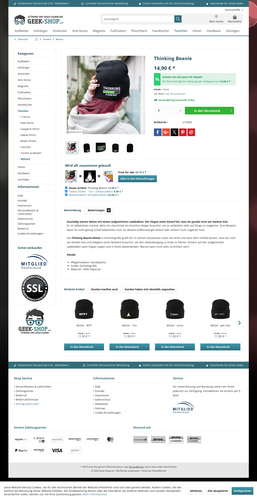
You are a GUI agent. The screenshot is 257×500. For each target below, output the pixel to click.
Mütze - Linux (175, 325)
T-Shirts (25, 117)
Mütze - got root (220, 325)
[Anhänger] (40, 31)
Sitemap (100, 408)
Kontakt (22, 207)
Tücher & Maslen (31, 153)
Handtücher (25, 104)
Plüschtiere (24, 98)
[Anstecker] (60, 31)
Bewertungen (99, 210)
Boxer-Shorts (28, 141)
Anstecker (24, 73)
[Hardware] (213, 31)
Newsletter (101, 404)
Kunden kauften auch (104, 289)
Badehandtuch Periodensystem (88, 195)
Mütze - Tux (129, 325)
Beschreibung (72, 210)
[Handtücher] (161, 31)
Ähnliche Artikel (74, 289)
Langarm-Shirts (30, 129)
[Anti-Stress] (80, 31)
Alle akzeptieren (218, 491)
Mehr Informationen (95, 494)
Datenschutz (25, 225)
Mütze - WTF (84, 325)
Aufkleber (24, 61)
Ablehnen (196, 491)
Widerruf (23, 235)
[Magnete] (99, 31)
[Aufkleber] (21, 31)
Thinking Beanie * (94, 188)
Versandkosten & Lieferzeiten (28, 218)
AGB (20, 202)
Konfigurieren (242, 491)
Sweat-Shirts (28, 135)
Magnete (23, 86)
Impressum (25, 212)
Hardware (24, 173)
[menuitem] (232, 9)
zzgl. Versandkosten (175, 93)
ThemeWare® (159, 470)
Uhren (21, 167)
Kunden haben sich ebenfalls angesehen (150, 289)
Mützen (25, 159)
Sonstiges (23, 179)
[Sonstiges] (232, 31)
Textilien (23, 111)
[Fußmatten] (118, 31)
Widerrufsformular (27, 399)
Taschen (25, 147)
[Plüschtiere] (139, 31)
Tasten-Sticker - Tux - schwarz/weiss (91, 191)
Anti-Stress (24, 80)
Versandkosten (136, 466)
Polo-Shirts (27, 123)
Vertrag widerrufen (27, 404)
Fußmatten (24, 92)
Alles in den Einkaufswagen (137, 178)
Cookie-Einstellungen (30, 240)
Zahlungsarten (27, 230)
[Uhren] (197, 31)
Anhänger (24, 67)
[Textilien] (181, 31)
